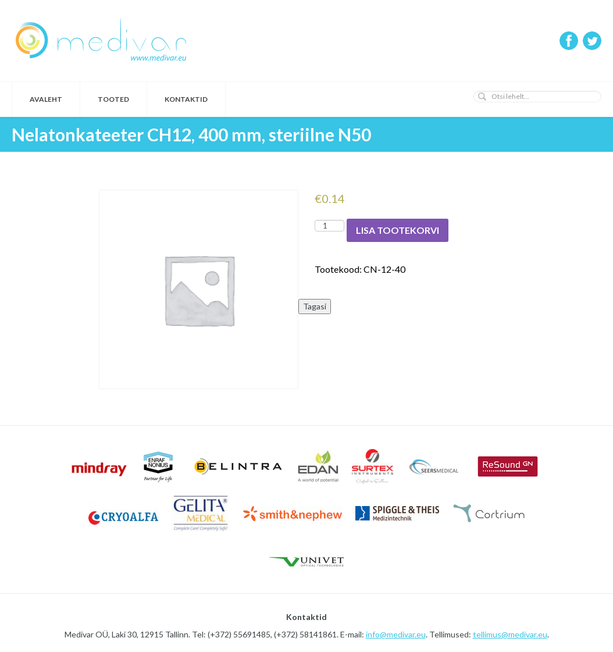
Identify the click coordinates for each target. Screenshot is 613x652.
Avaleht (46, 99)
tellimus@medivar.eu (510, 634)
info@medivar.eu (396, 634)
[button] (482, 96)
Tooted (113, 99)
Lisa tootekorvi (397, 230)
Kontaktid (186, 99)
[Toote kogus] (329, 225)
